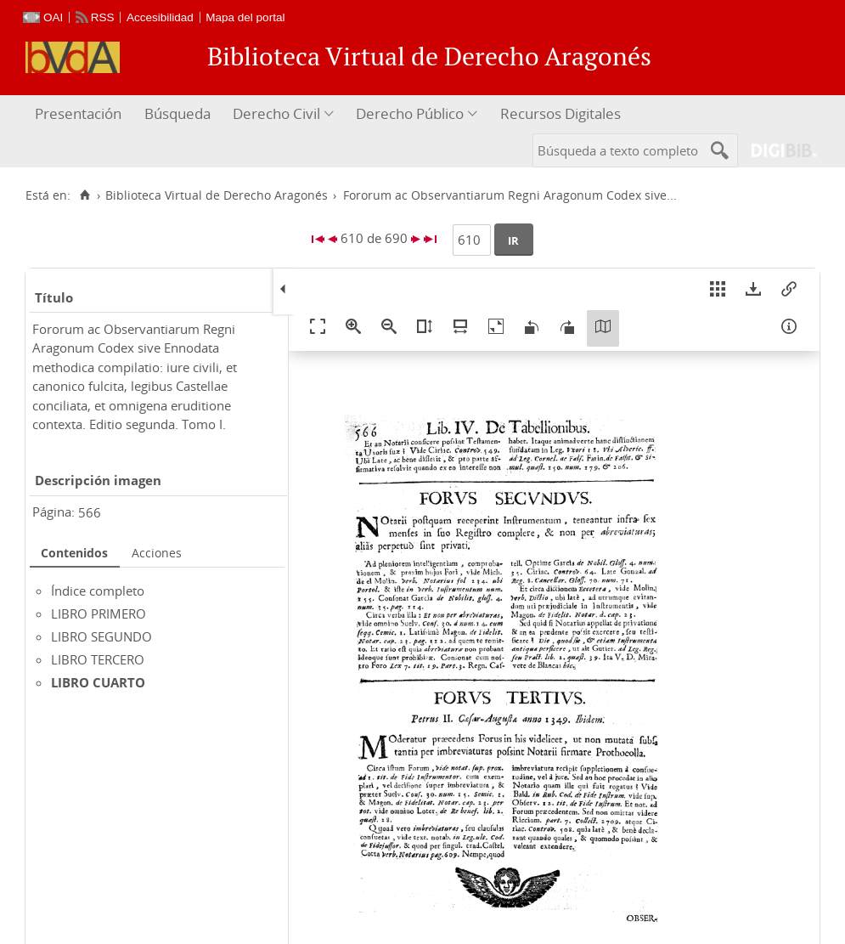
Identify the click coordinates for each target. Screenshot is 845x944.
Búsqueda (177, 113)
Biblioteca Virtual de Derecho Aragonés (216, 195)
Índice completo (97, 590)
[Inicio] (84, 195)
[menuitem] (80, 114)
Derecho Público (410, 113)
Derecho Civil (276, 113)
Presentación (78, 113)
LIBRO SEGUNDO (101, 636)
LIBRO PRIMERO (98, 613)
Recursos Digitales (560, 113)
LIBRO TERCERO (97, 659)
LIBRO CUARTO (98, 682)
